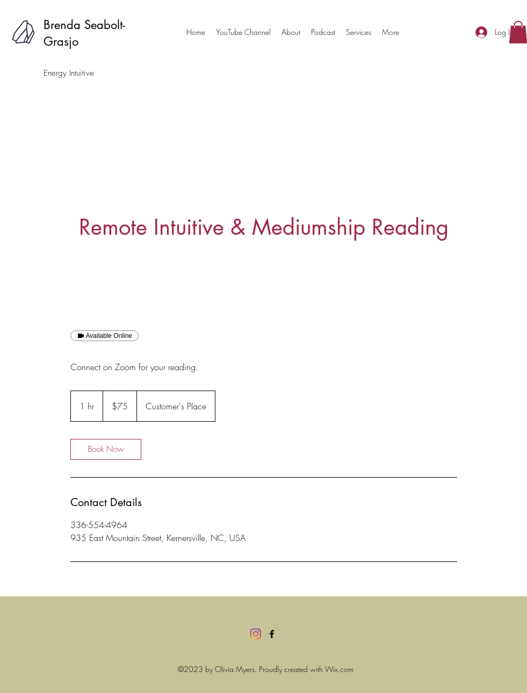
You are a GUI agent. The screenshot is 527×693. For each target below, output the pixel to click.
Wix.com (339, 669)
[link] (105, 449)
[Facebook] (271, 634)
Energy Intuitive (69, 73)
